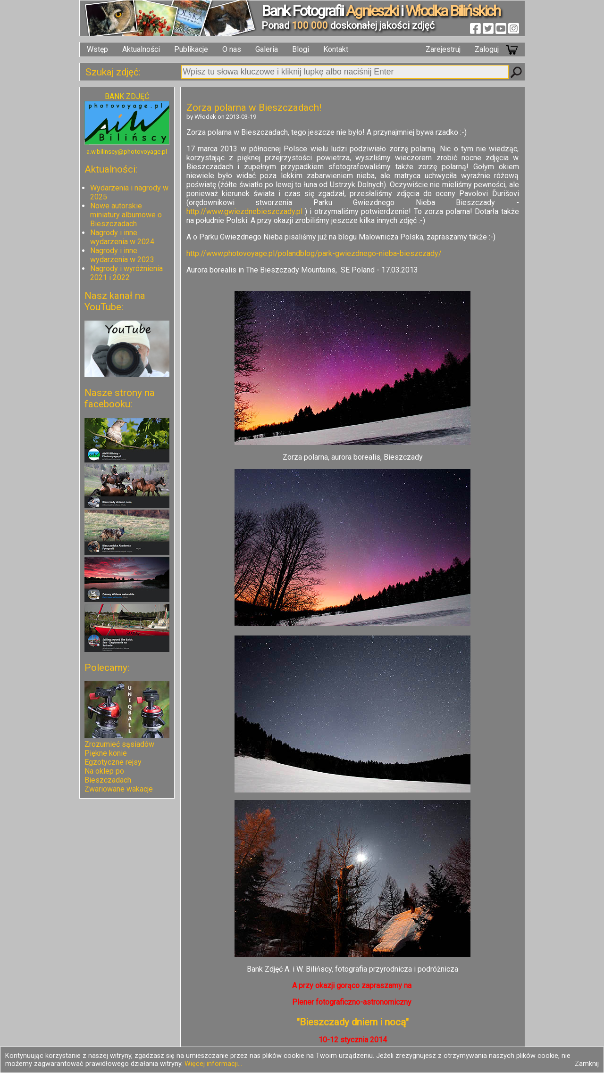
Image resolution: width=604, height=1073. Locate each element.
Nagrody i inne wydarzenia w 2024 (122, 237)
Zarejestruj (443, 49)
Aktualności (141, 49)
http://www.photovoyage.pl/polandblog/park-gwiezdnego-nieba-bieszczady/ (314, 253)
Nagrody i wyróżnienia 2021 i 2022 (126, 273)
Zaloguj (487, 49)
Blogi (300, 49)
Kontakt (335, 49)
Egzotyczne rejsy (113, 762)
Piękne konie (105, 753)
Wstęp (97, 49)
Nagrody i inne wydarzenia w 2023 (122, 255)
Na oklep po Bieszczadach (107, 775)
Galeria (266, 49)
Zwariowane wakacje (118, 788)
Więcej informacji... (213, 1064)
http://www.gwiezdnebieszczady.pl (244, 211)
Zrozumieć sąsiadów (119, 744)
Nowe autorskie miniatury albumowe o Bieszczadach (126, 214)
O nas (231, 49)
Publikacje (191, 49)
